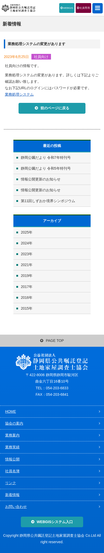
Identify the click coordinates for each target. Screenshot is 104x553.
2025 (25, 232)
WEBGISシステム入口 (55, 522)
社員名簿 (12, 471)
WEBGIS (68, 7)
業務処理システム (19, 94)
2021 (25, 265)
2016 (25, 297)
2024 (25, 243)
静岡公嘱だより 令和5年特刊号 (46, 168)
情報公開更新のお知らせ (40, 179)
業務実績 (12, 447)
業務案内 (12, 435)
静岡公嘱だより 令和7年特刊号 (46, 157)
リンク (10, 483)
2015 (25, 308)
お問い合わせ (16, 507)
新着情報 (12, 495)
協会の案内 (14, 423)
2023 (25, 254)
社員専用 (85, 7)
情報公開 (12, 459)
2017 (25, 287)
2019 (25, 276)
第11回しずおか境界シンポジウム (48, 201)
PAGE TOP (52, 341)
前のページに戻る (54, 108)
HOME (10, 411)
